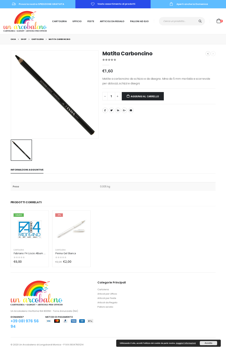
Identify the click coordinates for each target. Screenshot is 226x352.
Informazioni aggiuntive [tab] (27, 169)
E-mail (131, 110)
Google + (124, 110)
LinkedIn (118, 110)
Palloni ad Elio (139, 21)
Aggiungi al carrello (145, 96)
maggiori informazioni (186, 343)
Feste (90, 21)
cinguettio (111, 110)
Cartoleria (59, 21)
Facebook (105, 110)
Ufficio (77, 21)
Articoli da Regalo (112, 21)
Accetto (208, 343)
